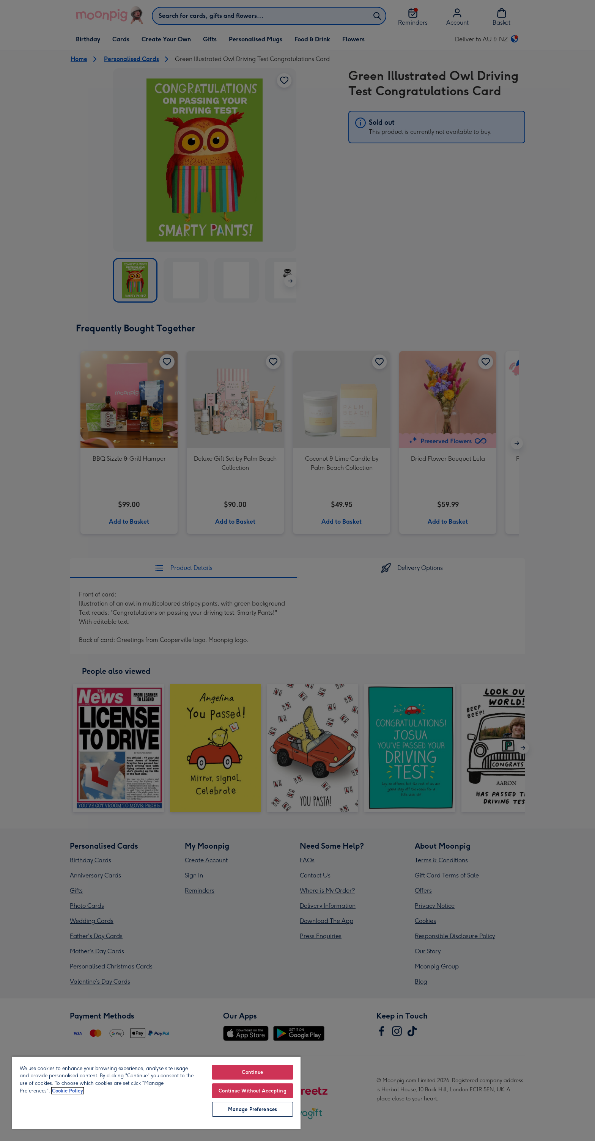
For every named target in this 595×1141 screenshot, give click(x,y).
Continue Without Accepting (252, 1091)
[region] (156, 1092)
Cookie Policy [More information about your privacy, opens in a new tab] (67, 1091)
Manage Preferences (252, 1109)
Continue (252, 1072)
